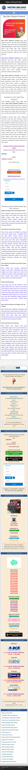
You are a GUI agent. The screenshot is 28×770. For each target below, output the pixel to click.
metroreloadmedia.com (14, 124)
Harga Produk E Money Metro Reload (11, 737)
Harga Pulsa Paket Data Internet (9, 727)
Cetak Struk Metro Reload (8, 744)
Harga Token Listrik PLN (7, 739)
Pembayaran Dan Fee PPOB (9, 742)
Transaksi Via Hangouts (7, 756)
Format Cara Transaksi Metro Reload (11, 720)
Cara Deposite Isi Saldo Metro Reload (11, 717)
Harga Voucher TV (6, 732)
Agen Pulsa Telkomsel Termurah (14, 16)
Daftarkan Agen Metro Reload (9, 761)
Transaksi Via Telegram (7, 759)
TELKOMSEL (10, 159)
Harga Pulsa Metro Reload (8, 725)
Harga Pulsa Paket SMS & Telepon (10, 730)
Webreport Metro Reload (8, 747)
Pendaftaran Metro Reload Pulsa (10, 715)
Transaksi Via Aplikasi (7, 754)
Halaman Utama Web (7, 713)
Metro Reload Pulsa (14, 2)
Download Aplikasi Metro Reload (9, 722)
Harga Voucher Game (7, 734)
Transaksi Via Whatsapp (8, 751)
